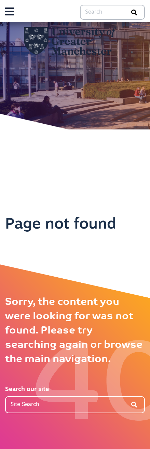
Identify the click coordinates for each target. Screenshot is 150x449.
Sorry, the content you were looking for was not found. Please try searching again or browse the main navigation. (73, 331)
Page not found (60, 224)
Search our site (27, 389)
